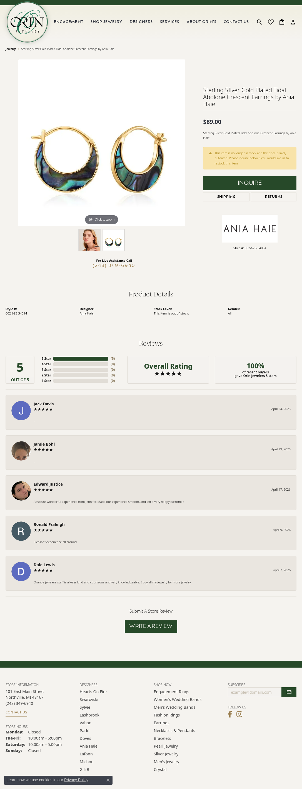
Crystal (160, 769)
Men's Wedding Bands (175, 707)
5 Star (46, 358)
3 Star (46, 369)
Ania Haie (87, 313)
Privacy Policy (76, 780)
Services (169, 22)
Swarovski (89, 699)
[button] (259, 22)
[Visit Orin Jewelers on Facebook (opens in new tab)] (230, 714)
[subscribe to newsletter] (288, 692)
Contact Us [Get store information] (16, 712)
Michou (87, 761)
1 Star (46, 380)
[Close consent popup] (108, 780)
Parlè (84, 730)
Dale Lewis (44, 564)
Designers (141, 22)
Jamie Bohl (44, 444)
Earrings (161, 722)
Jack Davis (44, 403)
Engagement (68, 22)
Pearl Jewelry (166, 746)
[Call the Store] (19, 703)
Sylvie (85, 707)
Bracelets (162, 738)
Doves (85, 738)
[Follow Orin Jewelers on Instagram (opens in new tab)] (239, 714)
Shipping (226, 197)
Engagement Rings (171, 691)
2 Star (46, 375)
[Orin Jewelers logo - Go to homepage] (27, 22)
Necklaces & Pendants (174, 730)
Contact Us (236, 22)
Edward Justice (48, 484)
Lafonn (86, 753)
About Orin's (201, 22)
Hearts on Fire (93, 691)
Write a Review (151, 626)
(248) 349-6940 (114, 266)
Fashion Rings (167, 715)
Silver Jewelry (166, 753)
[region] (101, 142)
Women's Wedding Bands (178, 699)
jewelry (11, 49)
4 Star (46, 364)
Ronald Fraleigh (49, 524)
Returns (274, 197)
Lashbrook (89, 715)
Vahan (85, 722)
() (113, 358)
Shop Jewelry (106, 22)
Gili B (84, 769)
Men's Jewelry (166, 761)
